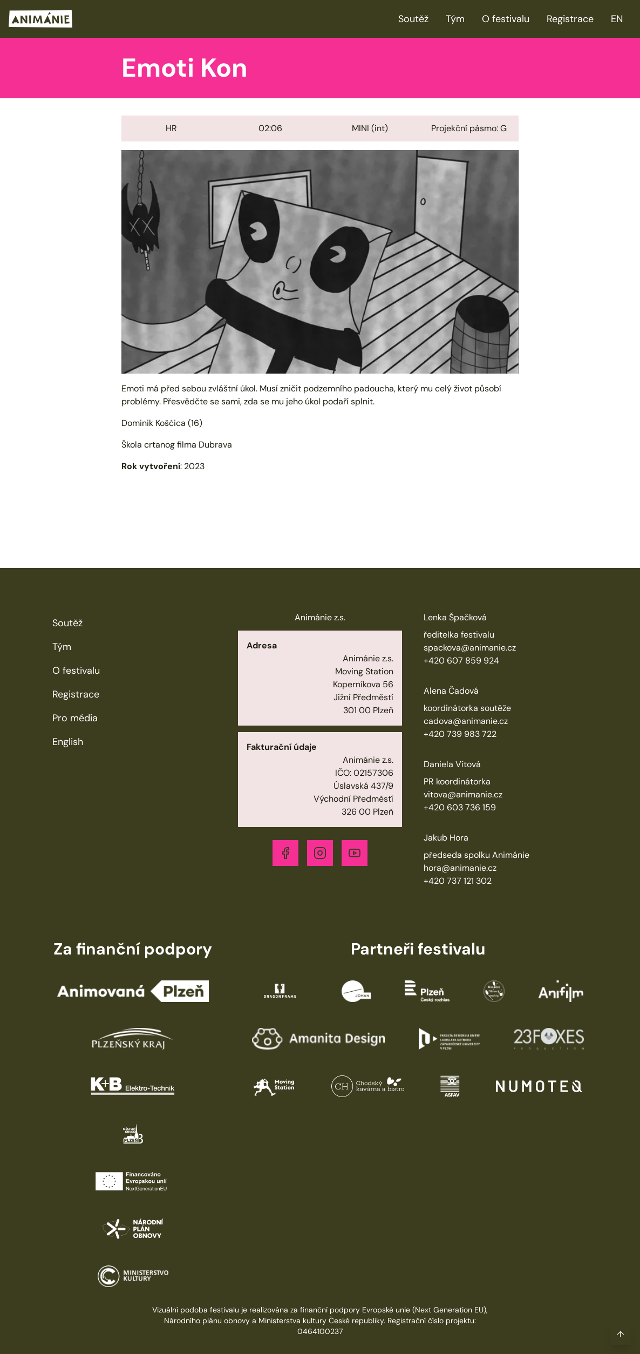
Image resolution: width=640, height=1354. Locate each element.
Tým (455, 18)
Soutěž (413, 18)
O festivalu (505, 18)
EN (617, 18)
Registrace (570, 18)
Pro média (75, 718)
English (67, 741)
